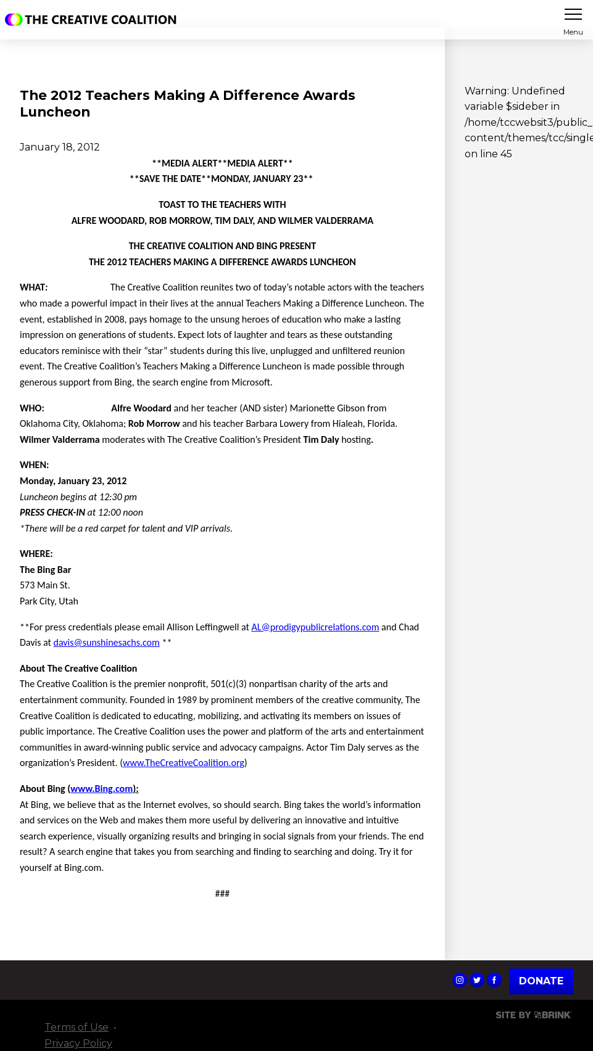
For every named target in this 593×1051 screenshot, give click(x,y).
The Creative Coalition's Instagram (459, 980)
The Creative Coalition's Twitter (477, 980)
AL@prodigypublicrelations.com (315, 627)
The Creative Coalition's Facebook (494, 980)
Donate (541, 981)
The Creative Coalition (94, 20)
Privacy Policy (78, 1043)
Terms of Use (76, 1027)
